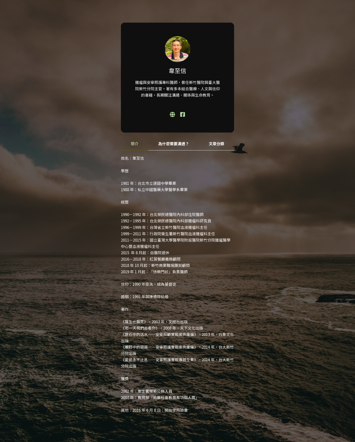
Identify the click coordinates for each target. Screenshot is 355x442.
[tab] (134, 143)
